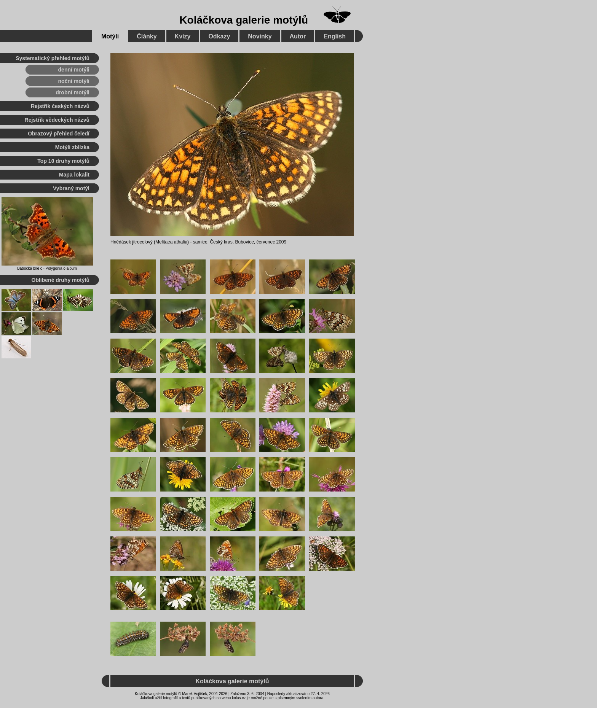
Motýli (110, 36)
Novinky (259, 36)
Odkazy (219, 36)
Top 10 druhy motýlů (63, 161)
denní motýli (73, 70)
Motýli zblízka (72, 147)
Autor (298, 36)
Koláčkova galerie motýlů (243, 20)
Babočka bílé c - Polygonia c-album (47, 268)
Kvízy (183, 36)
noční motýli (73, 81)
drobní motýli (72, 92)
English (335, 36)
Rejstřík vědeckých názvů (57, 120)
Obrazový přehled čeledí (58, 133)
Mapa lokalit (74, 175)
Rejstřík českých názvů (60, 106)
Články (146, 36)
